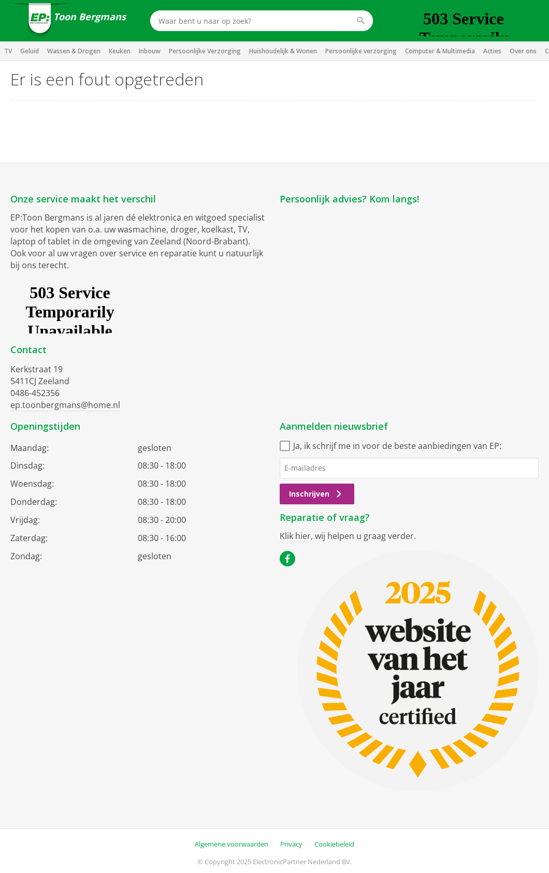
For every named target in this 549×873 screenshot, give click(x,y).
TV (8, 51)
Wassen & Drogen (73, 51)
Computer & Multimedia (440, 51)
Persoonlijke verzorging (361, 51)
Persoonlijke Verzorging (205, 51)
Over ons (523, 51)
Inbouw (150, 51)
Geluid (29, 51)
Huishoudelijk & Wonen (283, 51)
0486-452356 (35, 393)
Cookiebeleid (334, 844)
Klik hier (295, 536)
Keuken (120, 51)
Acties (492, 51)
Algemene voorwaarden (231, 844)
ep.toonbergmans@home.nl (65, 405)
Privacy (291, 844)
